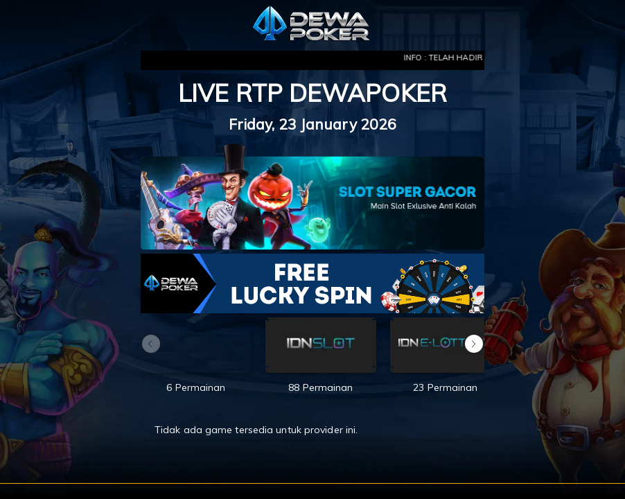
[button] (474, 343)
